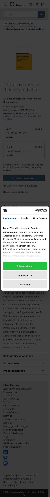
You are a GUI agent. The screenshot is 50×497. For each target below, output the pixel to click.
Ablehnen (25, 284)
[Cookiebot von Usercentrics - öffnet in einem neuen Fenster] (35, 210)
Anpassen (25, 275)
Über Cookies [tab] (40, 218)
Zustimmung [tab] (9, 218)
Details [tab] (24, 218)
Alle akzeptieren (25, 266)
